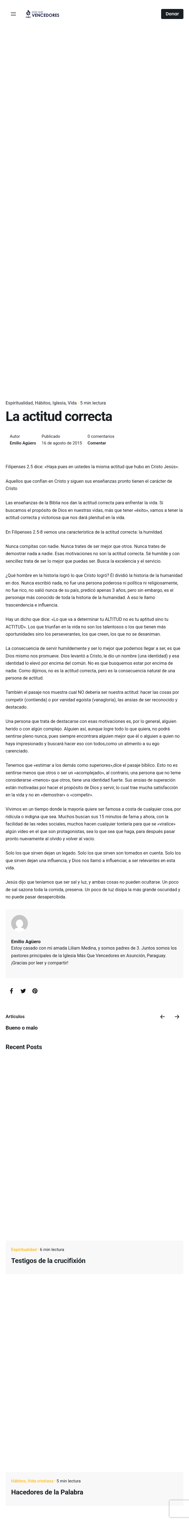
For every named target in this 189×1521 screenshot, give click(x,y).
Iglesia (59, 403)
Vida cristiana (40, 1481)
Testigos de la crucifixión (48, 1261)
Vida (72, 403)
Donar (172, 14)
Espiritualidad (19, 403)
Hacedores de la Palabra (47, 1492)
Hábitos (42, 403)
